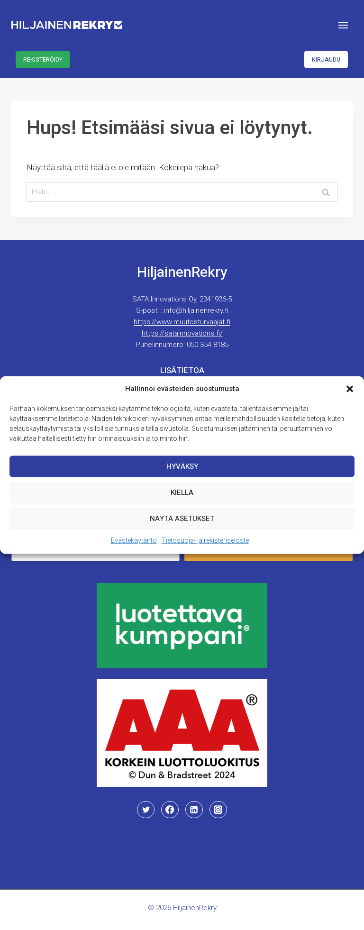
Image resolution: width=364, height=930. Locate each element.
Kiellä (182, 492)
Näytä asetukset (182, 518)
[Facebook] (169, 809)
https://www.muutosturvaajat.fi (182, 322)
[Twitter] (145, 809)
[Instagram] (218, 809)
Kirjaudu (326, 59)
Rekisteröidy (43, 59)
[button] (350, 388)
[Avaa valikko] (343, 25)
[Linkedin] (193, 809)
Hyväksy (182, 466)
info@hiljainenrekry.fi (196, 310)
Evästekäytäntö (134, 540)
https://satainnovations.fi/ (182, 333)
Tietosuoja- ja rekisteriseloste (205, 540)
